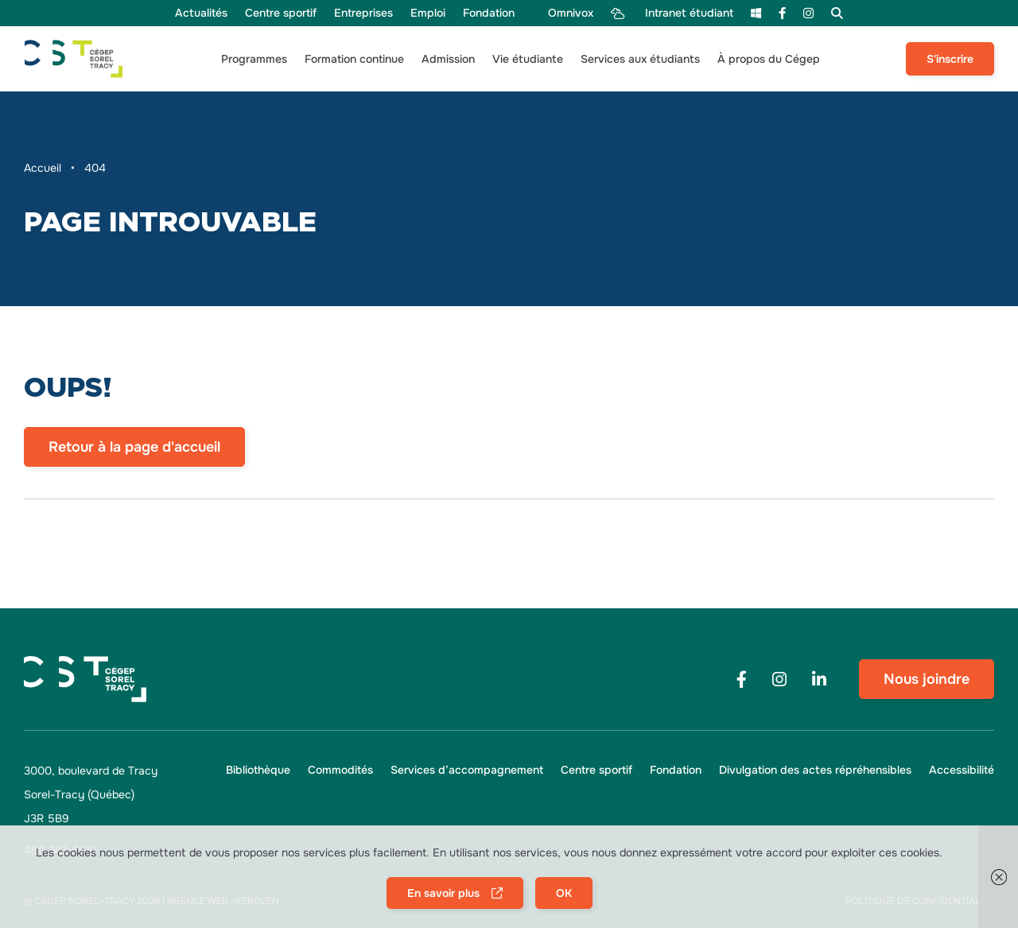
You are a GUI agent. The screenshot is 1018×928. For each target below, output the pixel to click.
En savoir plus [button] (443, 893)
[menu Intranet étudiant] (672, 13)
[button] (254, 59)
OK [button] (564, 893)
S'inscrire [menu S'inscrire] (950, 59)
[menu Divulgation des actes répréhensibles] (815, 770)
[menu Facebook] (782, 13)
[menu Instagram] (808, 13)
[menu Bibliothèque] (258, 770)
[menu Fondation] (488, 13)
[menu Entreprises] (363, 13)
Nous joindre (926, 679)
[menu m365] (756, 13)
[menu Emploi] (428, 13)
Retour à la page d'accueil (134, 447)
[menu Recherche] (837, 13)
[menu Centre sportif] (280, 13)
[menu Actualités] (201, 13)
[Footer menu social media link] (741, 679)
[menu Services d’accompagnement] (467, 770)
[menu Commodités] (340, 770)
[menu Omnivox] (562, 13)
